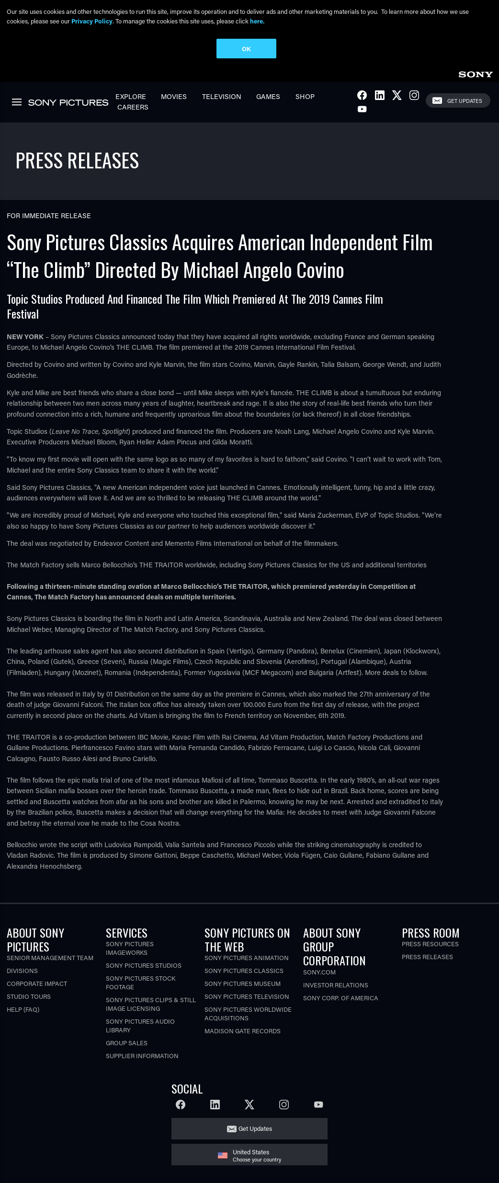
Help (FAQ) (23, 1009)
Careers (132, 106)
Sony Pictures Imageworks (130, 948)
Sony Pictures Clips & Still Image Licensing (151, 1003)
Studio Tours (29, 996)
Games (268, 96)
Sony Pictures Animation (246, 957)
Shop (305, 96)
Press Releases (427, 956)
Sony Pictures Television (246, 996)
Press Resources (430, 944)
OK (246, 48)
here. (257, 21)
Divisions (22, 970)
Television (221, 96)
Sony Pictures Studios (143, 965)
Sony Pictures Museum (242, 983)
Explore (130, 96)
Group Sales (126, 1043)
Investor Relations (335, 985)
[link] (475, 73)
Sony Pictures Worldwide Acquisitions (248, 1013)
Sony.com (319, 972)
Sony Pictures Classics (244, 970)
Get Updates (464, 100)
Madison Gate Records (242, 1031)
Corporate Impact (37, 983)
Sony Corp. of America (340, 998)
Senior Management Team (50, 957)
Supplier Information (142, 1055)
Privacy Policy (92, 21)
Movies (174, 96)
